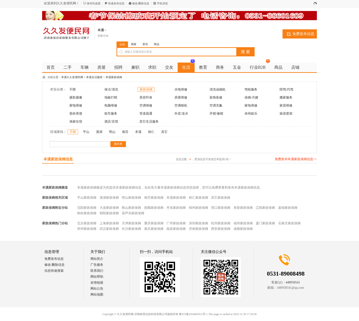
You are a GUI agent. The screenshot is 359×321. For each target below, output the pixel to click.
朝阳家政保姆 (109, 213)
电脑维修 (110, 105)
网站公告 (96, 288)
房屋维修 (180, 97)
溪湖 (99, 132)
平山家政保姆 (86, 197)
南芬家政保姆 (153, 197)
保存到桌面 (94, 3)
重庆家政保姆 (153, 223)
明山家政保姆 (131, 197)
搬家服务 (286, 97)
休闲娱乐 (251, 113)
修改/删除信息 (140, 3)
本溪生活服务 (94, 77)
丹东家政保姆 (176, 207)
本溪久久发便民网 (72, 77)
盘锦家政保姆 (287, 207)
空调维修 (145, 105)
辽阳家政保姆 (265, 207)
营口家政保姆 (220, 207)
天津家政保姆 (131, 223)
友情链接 (96, 282)
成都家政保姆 (243, 228)
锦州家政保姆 (198, 207)
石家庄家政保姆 (289, 223)
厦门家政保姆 (265, 223)
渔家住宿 (75, 121)
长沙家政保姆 (131, 228)
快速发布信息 (116, 3)
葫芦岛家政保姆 (133, 213)
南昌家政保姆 (176, 228)
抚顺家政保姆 (153, 207)
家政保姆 (146, 89)
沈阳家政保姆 (86, 207)
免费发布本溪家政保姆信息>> (296, 159)
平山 (86, 132)
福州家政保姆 (243, 223)
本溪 (138, 132)
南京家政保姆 (153, 228)
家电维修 (75, 105)
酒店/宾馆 (111, 121)
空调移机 (180, 105)
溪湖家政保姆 (109, 197)
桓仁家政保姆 (198, 197)
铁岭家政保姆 (86, 213)
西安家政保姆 (220, 228)
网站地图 (96, 294)
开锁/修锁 (216, 113)
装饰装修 (215, 97)
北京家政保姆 (86, 223)
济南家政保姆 (198, 228)
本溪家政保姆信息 (58, 159)
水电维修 (180, 89)
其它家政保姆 (220, 197)
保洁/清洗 (111, 89)
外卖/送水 (181, 113)
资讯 (145, 44)
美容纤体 (145, 97)
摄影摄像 (75, 97)
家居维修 (286, 105)
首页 (50, 67)
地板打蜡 (110, 97)
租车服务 (110, 113)
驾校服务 (251, 89)
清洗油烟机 (217, 89)
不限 (72, 89)
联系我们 (96, 270)
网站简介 (96, 259)
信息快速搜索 (54, 270)
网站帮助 (96, 276)
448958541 (293, 282)
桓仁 (151, 132)
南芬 (125, 132)
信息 (122, 44)
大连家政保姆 (109, 207)
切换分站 (103, 35)
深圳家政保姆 (198, 223)
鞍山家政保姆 (131, 207)
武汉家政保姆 (109, 228)
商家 (133, 44)
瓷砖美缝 (75, 113)
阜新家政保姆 (243, 207)
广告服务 (96, 264)
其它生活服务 (149, 121)
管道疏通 (145, 113)
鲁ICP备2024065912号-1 (193, 314)
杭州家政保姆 (220, 223)
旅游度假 (286, 113)
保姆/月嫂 (251, 97)
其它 (164, 132)
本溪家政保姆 (114, 77)
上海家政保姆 (109, 223)
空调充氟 (215, 105)
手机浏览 (162, 3)
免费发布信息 (303, 34)
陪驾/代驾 (286, 89)
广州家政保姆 (176, 223)
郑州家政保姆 (86, 228)
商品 (156, 44)
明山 (112, 132)
